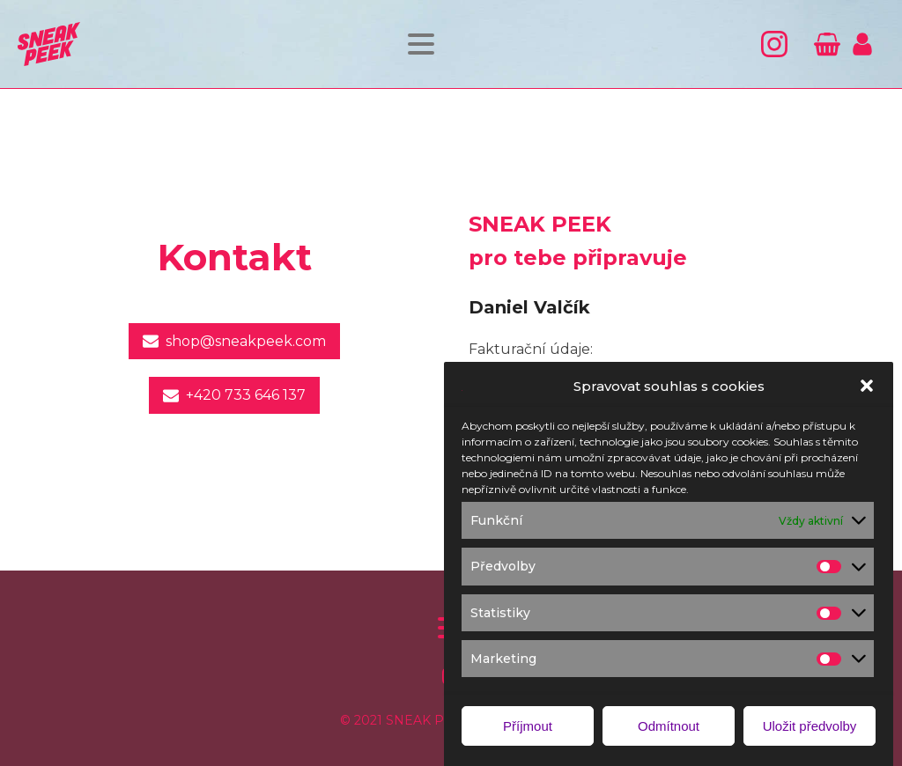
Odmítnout (668, 734)
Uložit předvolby (810, 734)
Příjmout (527, 734)
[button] (867, 395)
